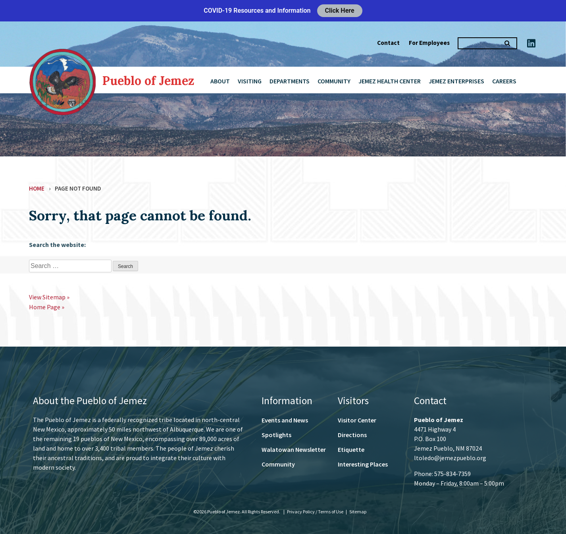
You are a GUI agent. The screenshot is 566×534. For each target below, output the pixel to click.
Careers (504, 81)
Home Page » (46, 307)
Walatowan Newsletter (294, 449)
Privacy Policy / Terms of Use (315, 512)
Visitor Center (357, 420)
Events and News (285, 420)
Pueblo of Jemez (148, 80)
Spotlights (276, 435)
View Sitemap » (49, 297)
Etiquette (351, 449)
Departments (290, 81)
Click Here (339, 10)
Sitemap (357, 512)
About (220, 81)
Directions (352, 435)
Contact (388, 42)
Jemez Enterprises (456, 81)
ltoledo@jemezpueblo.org (450, 458)
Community (334, 81)
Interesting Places (363, 464)
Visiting (250, 81)
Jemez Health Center (389, 81)
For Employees (429, 42)
